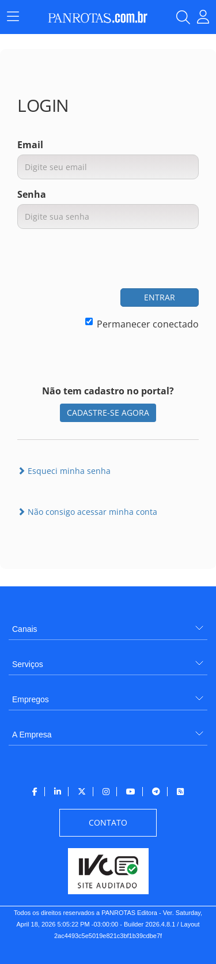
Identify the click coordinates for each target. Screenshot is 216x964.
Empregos (30, 699)
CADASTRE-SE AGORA (108, 412)
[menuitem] (108, 624)
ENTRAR (159, 297)
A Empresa (31, 734)
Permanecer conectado (142, 324)
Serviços (27, 664)
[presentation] (111, 260)
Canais (24, 629)
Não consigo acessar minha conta (87, 511)
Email (30, 144)
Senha (31, 194)
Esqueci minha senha (64, 470)
